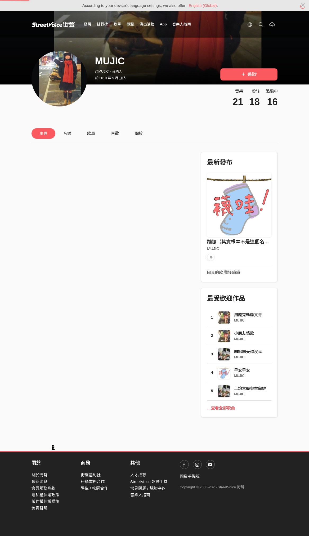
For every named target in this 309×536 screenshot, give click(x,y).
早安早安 (242, 370)
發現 (87, 24)
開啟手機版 (190, 476)
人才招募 (138, 475)
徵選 (130, 24)
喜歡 (115, 133)
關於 (139, 133)
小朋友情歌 (244, 333)
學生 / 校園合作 (94, 488)
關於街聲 (39, 475)
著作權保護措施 (45, 501)
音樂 (67, 133)
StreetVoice (53, 24)
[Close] (303, 5)
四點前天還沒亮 (248, 351)
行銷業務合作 (93, 481)
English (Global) (203, 5)
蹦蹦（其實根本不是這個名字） (240, 241)
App (163, 24)
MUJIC (213, 248)
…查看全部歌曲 (221, 408)
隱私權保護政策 (45, 495)
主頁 (43, 133)
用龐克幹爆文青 (248, 314)
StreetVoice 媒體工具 (149, 481)
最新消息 (39, 481)
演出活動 (147, 24)
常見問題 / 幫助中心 (147, 488)
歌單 (117, 24)
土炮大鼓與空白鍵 (250, 388)
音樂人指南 (181, 24)
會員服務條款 (43, 488)
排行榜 (102, 24)
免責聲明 (39, 508)
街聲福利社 (91, 475)
